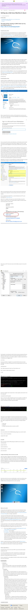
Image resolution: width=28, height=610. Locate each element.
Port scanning (6, 531)
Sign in (26, 1)
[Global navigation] (1, 1)
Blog (11, 607)
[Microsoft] (14, 1)
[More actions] (26, 10)
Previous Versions (7, 607)
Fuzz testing (6, 530)
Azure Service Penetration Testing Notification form (13, 519)
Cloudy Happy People (12, 10)
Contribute (15, 607)
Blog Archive (5, 10)
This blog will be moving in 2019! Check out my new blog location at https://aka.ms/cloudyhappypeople (10, 20)
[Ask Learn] (25, 10)
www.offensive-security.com (8, 35)
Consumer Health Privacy (4, 608)
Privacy (19, 607)
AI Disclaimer (2, 607)
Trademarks (15, 608)
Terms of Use (11, 608)
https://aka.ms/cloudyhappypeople (10, 26)
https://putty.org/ (9, 197)
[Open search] (24, 1)
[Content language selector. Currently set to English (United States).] (5, 605)
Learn (1, 10)
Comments (2, 21)
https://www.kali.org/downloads (7, 72)
